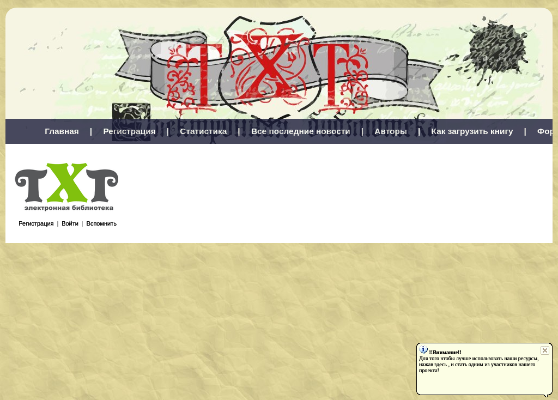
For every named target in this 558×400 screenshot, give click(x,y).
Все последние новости (300, 131)
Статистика (203, 131)
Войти (70, 223)
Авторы (390, 131)
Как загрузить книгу (472, 131)
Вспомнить (102, 223)
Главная (62, 131)
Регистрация (129, 131)
